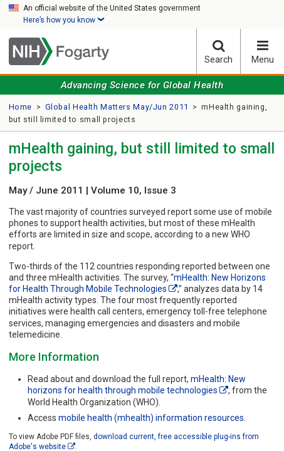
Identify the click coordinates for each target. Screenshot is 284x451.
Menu (262, 52)
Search (218, 52)
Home (21, 106)
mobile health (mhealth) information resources (151, 418)
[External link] (173, 289)
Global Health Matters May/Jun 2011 (117, 106)
